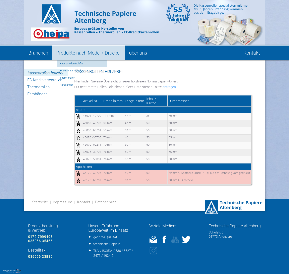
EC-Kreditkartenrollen (44, 79)
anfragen (169, 86)
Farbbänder (37, 93)
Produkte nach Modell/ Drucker (88, 53)
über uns (138, 53)
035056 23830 (40, 256)
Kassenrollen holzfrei (45, 72)
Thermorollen (38, 86)
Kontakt (83, 202)
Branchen (38, 53)
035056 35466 (40, 241)
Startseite (40, 202)
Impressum (62, 202)
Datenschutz (105, 202)
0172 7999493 (40, 236)
